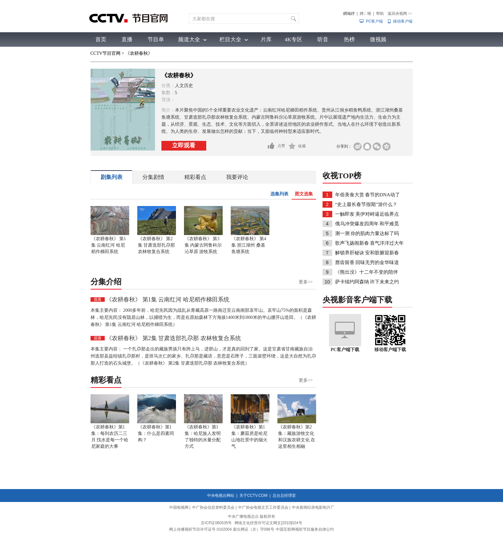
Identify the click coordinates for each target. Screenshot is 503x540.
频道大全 (189, 39)
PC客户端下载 (345, 349)
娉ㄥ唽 (365, 13)
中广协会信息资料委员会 (213, 507)
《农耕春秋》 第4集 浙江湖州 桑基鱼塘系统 (248, 245)
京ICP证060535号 (216, 523)
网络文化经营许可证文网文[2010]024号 (268, 523)
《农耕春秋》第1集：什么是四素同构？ (156, 433)
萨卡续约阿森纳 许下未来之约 (367, 281)
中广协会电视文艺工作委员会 (263, 507)
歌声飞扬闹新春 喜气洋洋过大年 (369, 243)
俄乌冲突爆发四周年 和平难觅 (367, 223)
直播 (126, 39)
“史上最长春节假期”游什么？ (366, 204)
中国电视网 (179, 507)
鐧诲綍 (349, 13)
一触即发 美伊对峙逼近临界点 (367, 214)
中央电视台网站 (220, 495)
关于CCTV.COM (253, 495)
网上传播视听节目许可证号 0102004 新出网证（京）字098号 (221, 529)
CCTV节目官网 (106, 53)
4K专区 (293, 39)
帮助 (380, 13)
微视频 (378, 39)
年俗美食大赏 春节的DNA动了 (367, 194)
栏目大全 (230, 39)
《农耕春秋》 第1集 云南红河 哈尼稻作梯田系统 (108, 245)
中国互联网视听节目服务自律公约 (305, 529)
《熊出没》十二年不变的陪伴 (366, 272)
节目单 (156, 39)
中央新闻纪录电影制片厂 (313, 507)
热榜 (349, 39)
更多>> (306, 282)
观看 (98, 299)
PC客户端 (374, 21)
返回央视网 (400, 13)
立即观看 (183, 145)
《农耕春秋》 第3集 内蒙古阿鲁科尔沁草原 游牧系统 (203, 245)
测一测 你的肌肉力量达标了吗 (367, 233)
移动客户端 (402, 21)
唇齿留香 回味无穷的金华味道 (367, 262)
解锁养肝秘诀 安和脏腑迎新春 (367, 252)
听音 (322, 39)
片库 (266, 39)
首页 (100, 39)
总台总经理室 (284, 495)
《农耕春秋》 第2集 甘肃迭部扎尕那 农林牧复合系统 (156, 245)
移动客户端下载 (390, 349)
